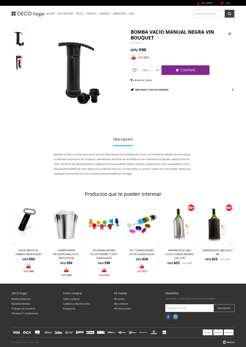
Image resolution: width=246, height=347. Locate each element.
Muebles (105, 13)
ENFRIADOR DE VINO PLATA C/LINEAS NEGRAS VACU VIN (179, 254)
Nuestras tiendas (21, 303)
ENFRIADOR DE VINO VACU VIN (218, 252)
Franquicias (69, 308)
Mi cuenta (119, 299)
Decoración (65, 13)
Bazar (51, 13)
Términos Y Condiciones (25, 313)
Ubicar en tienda (142, 80)
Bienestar (119, 13)
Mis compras (121, 303)
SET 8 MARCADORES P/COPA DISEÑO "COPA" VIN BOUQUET (104, 254)
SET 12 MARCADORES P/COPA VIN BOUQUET (142, 252)
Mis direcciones (122, 308)
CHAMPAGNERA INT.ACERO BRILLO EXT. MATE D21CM (66, 254)
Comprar (187, 70)
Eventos (91, 13)
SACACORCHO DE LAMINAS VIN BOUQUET (28, 252)
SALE (131, 13)
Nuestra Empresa (21, 299)
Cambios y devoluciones (76, 303)
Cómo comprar (71, 299)
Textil (79, 13)
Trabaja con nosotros (23, 308)
